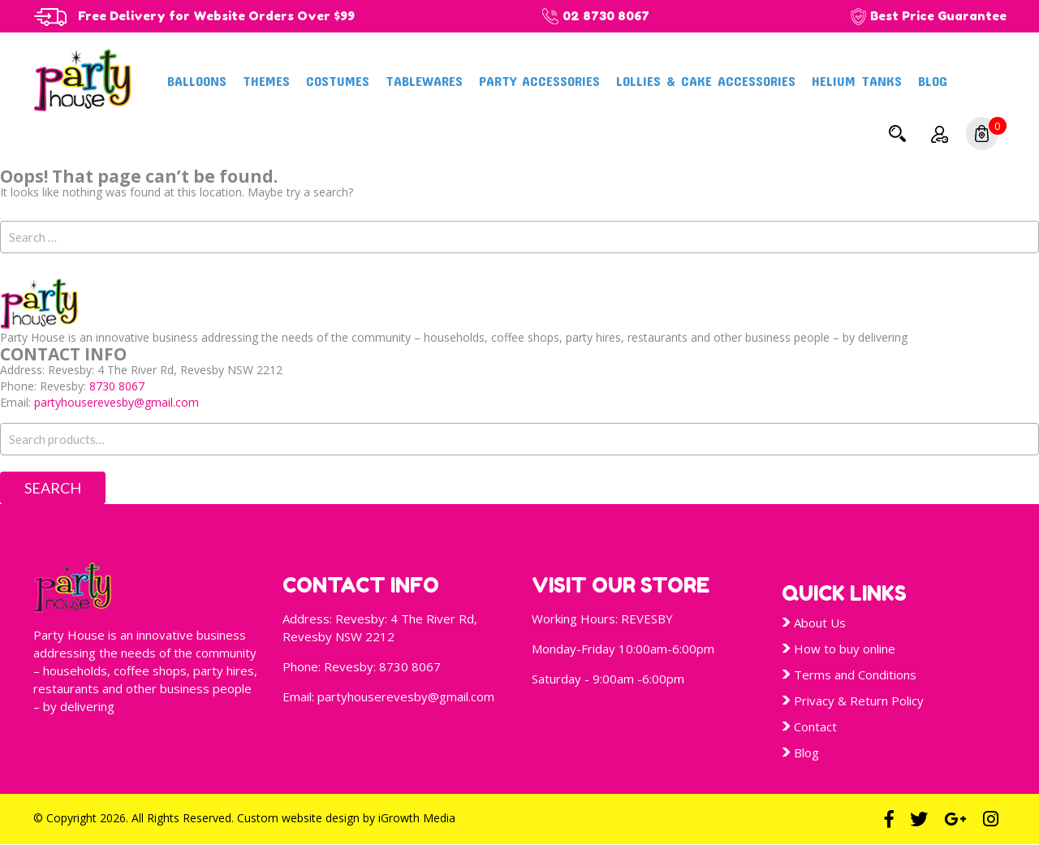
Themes (266, 80)
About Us (820, 622)
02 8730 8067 (606, 16)
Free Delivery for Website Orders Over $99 (216, 16)
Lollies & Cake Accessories (705, 80)
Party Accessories (539, 80)
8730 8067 (116, 386)
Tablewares (424, 80)
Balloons (196, 80)
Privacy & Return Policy (859, 700)
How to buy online (844, 648)
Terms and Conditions (855, 674)
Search (897, 133)
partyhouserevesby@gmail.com (116, 402)
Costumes (337, 80)
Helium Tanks (857, 80)
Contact (815, 726)
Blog (932, 80)
